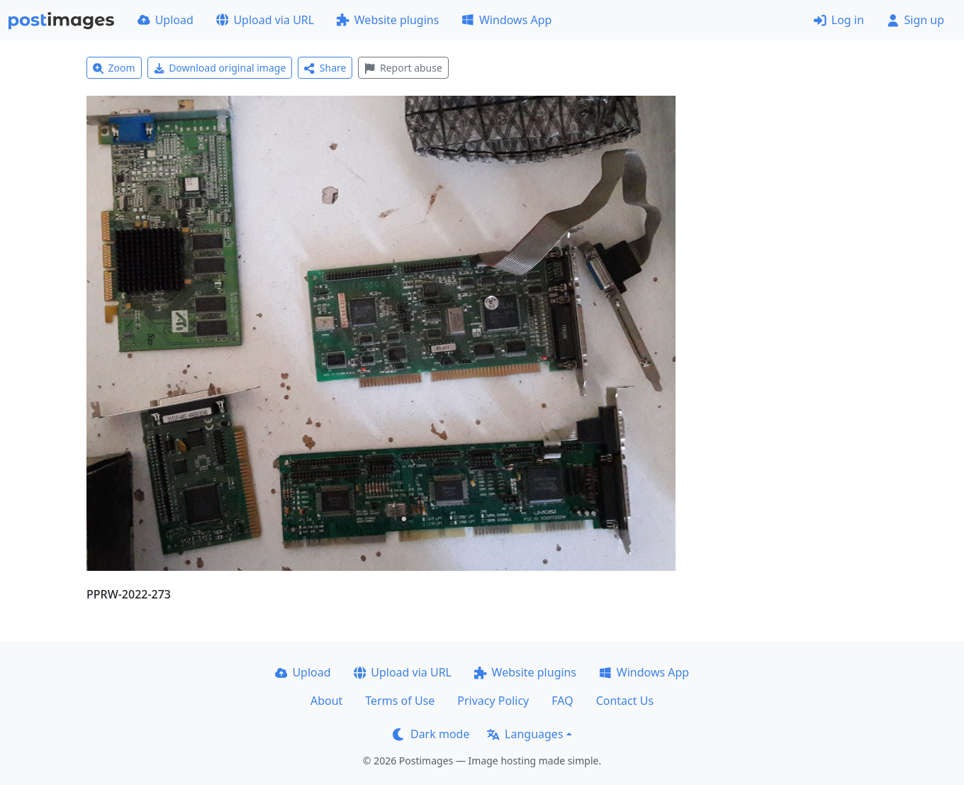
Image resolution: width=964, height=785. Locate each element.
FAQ (562, 700)
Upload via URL (265, 20)
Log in (839, 20)
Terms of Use (400, 700)
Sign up (915, 20)
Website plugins (388, 20)
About (326, 700)
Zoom (114, 67)
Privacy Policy (493, 700)
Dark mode (431, 734)
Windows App (506, 20)
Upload (166, 20)
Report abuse (403, 67)
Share (325, 67)
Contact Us (625, 700)
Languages (525, 734)
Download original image (220, 67)
